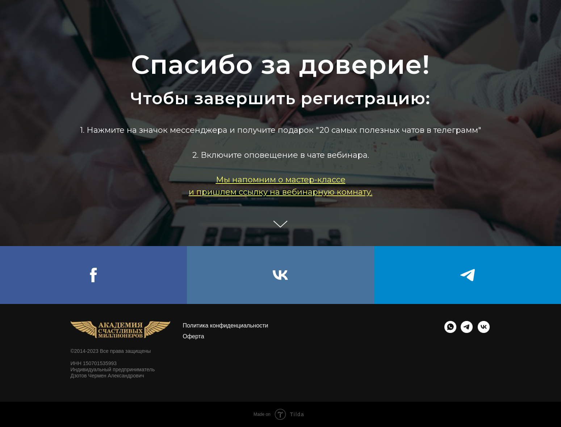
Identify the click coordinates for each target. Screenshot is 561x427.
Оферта (193, 336)
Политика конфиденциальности (225, 325)
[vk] (280, 275)
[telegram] (467, 275)
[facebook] (93, 275)
